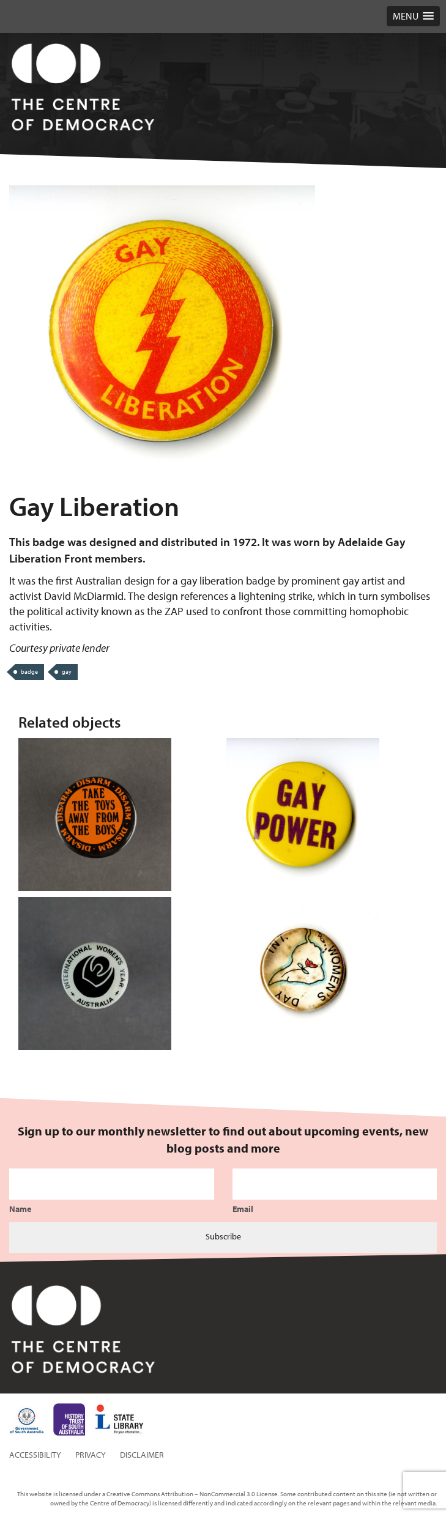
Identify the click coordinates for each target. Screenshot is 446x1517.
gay (67, 672)
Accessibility (35, 1454)
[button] (413, 16)
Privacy (90, 1454)
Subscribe (223, 1236)
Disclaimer (142, 1454)
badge (29, 672)
